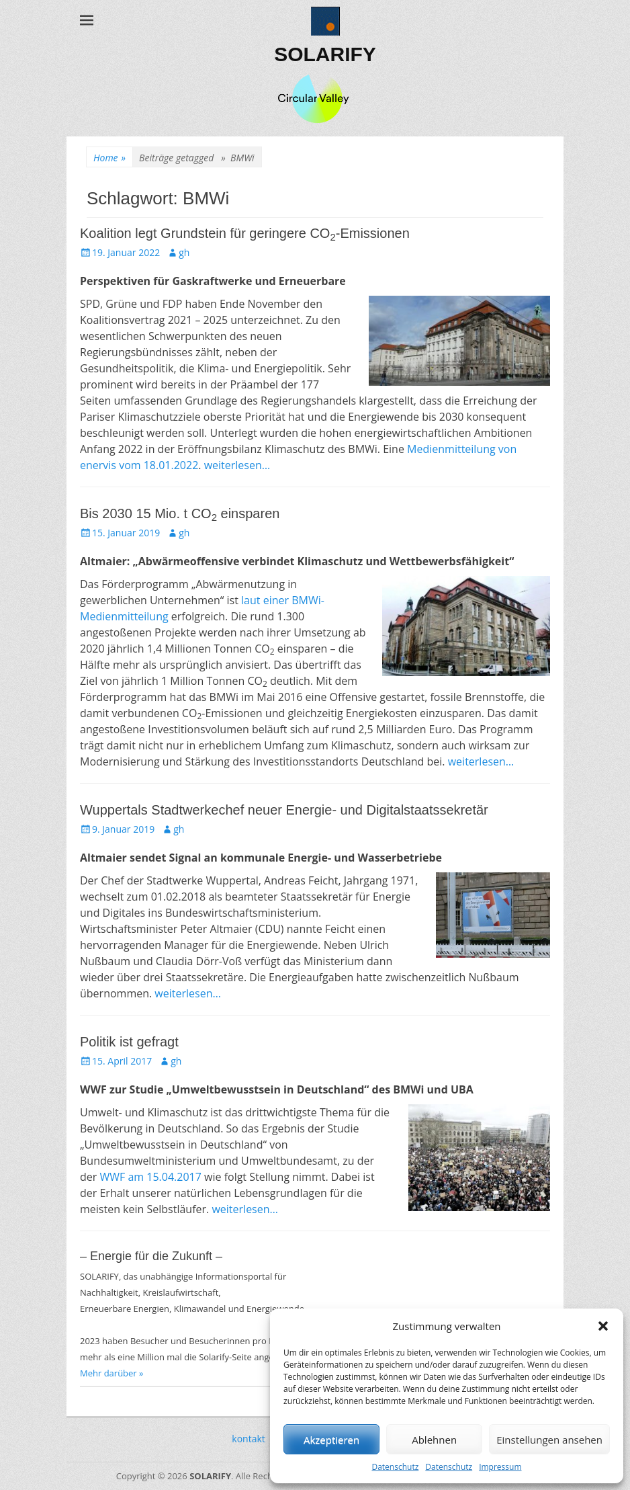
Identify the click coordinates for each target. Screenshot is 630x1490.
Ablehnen (434, 1439)
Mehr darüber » (112, 1373)
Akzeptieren (331, 1439)
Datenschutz (394, 1467)
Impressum (500, 1467)
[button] (603, 1326)
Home (109, 158)
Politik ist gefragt (129, 1041)
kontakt (248, 1438)
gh (184, 252)
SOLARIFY (325, 54)
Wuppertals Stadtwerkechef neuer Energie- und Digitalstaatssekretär (284, 809)
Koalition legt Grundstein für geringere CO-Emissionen (245, 233)
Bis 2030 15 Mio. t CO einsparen (179, 513)
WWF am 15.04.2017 (150, 1176)
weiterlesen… (237, 465)
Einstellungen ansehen (549, 1439)
